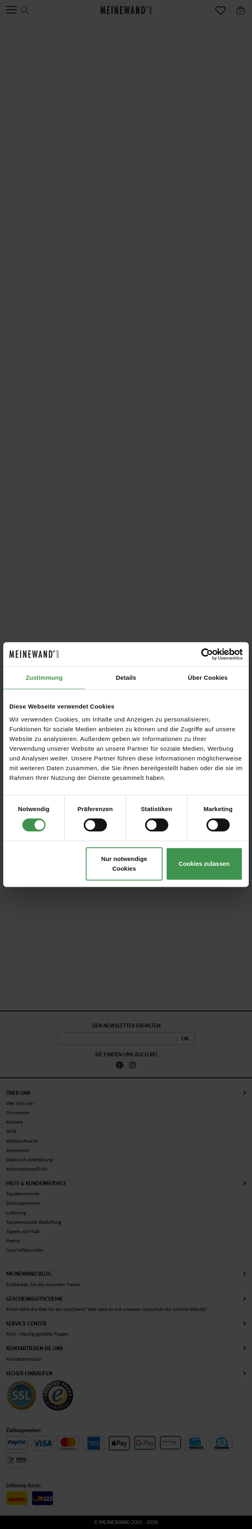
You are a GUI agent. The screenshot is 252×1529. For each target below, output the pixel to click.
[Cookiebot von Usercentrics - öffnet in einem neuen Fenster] (207, 654)
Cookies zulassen (204, 863)
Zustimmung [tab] (44, 677)
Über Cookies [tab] (208, 677)
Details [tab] (126, 677)
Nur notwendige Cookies (124, 863)
